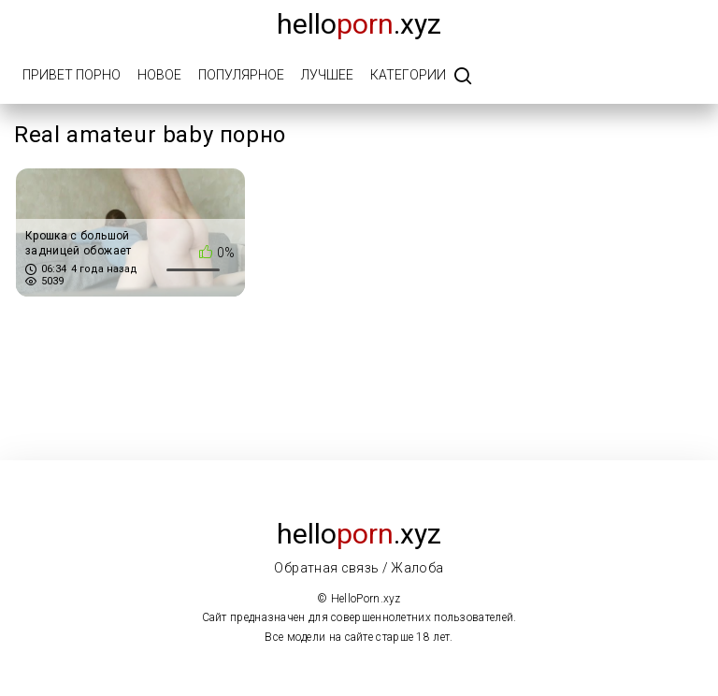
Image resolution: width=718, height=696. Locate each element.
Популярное (241, 74)
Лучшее (327, 74)
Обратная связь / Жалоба (358, 567)
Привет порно (71, 74)
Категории (408, 74)
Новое (159, 74)
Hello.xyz (359, 23)
